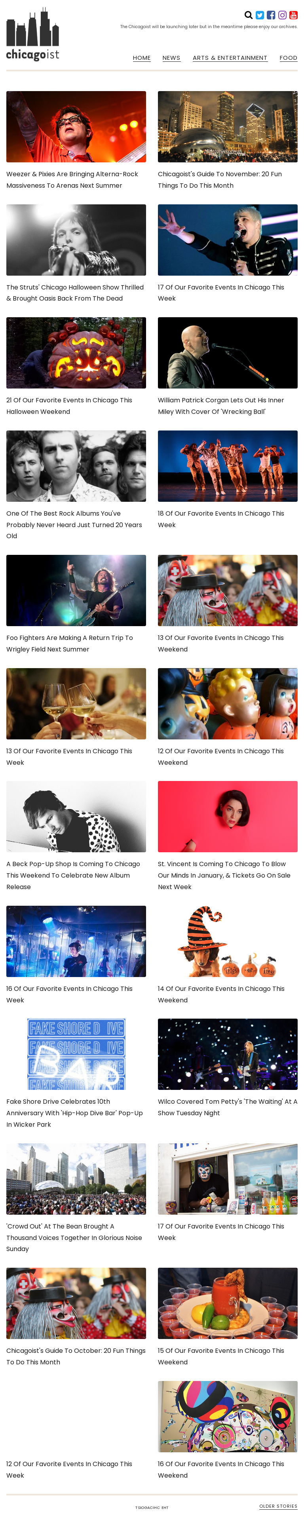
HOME (142, 58)
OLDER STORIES (278, 1506)
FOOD (289, 58)
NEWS (171, 58)
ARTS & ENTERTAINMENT (230, 58)
